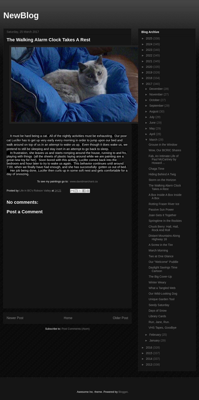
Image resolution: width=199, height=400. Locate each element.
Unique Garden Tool (161, 299)
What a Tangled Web (162, 288)
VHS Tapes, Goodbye (162, 327)
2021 (149, 61)
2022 (149, 55)
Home (68, 318)
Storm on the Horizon (162, 180)
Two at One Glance (161, 256)
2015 (149, 353)
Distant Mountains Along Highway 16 (164, 237)
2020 (149, 66)
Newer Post (15, 318)
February (155, 334)
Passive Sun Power (161, 209)
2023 (149, 49)
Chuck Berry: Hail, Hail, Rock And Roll (164, 228)
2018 (149, 78)
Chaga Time (156, 168)
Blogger (122, 391)
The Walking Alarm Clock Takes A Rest (165, 187)
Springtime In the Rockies (165, 220)
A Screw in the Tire (161, 244)
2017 (149, 83)
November (156, 94)
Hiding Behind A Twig (162, 174)
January (154, 340)
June (152, 122)
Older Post (120, 318)
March (153, 139)
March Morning (158, 250)
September (156, 105)
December (156, 88)
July (152, 117)
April (152, 134)
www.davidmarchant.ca (84, 181)
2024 (149, 44)
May (152, 128)
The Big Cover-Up (160, 276)
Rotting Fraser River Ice (164, 204)
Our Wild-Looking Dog (163, 293)
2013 (149, 364)
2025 (149, 38)
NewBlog (21, 15)
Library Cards (157, 316)
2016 (149, 347)
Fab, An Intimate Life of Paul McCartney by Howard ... (163, 159)
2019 (149, 72)
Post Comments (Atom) (76, 328)
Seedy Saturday (159, 305)
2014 (149, 358)
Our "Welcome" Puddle (163, 261)
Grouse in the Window (163, 144)
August (154, 111)
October (154, 100)
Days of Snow (157, 310)
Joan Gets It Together (162, 215)
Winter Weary (157, 282)
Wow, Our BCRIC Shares (165, 150)
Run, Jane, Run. (159, 322)
